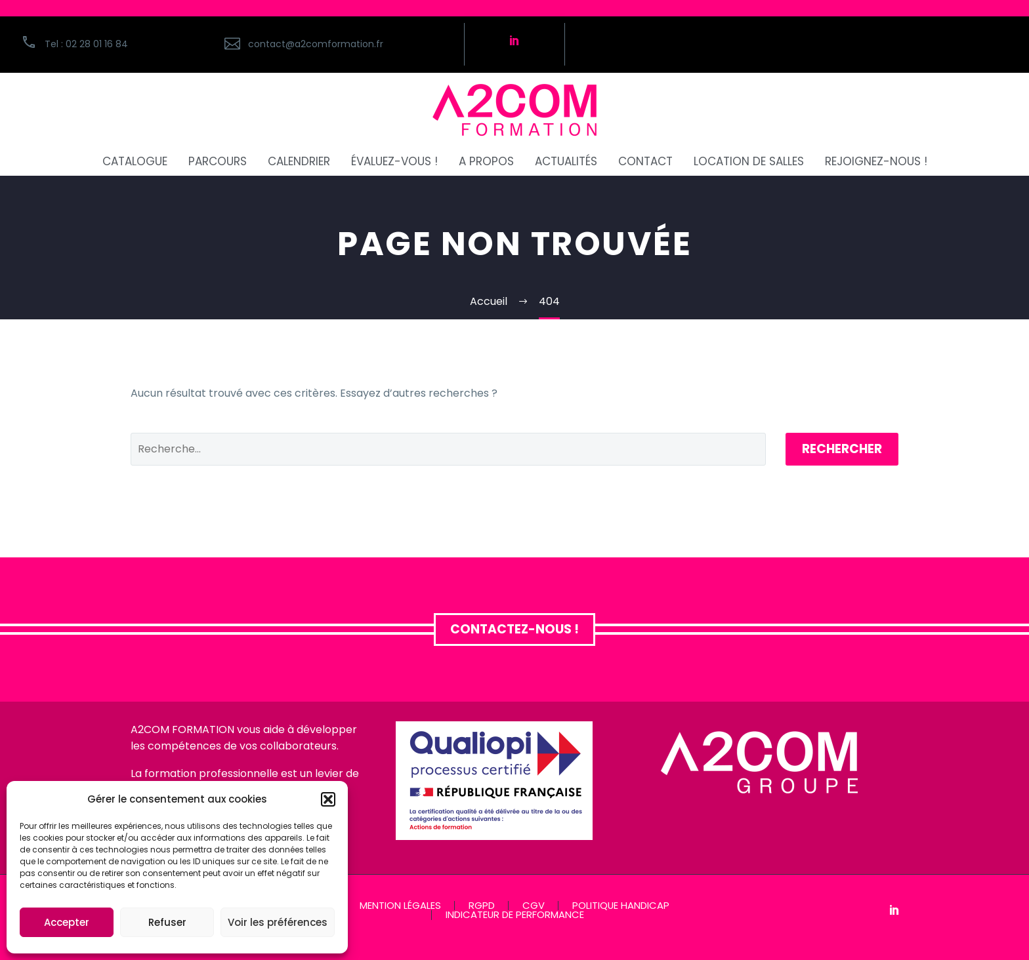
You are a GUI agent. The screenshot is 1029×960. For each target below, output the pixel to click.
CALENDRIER (299, 161)
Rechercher (842, 449)
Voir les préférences (277, 922)
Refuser (167, 922)
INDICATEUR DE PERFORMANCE (515, 915)
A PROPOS (486, 161)
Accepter (66, 922)
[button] (328, 799)
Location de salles (749, 161)
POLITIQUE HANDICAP (620, 906)
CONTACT (645, 161)
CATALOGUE (134, 161)
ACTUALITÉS (566, 161)
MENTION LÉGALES (400, 906)
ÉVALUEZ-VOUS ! (394, 161)
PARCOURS (217, 161)
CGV (533, 906)
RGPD (482, 906)
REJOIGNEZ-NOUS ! (876, 161)
